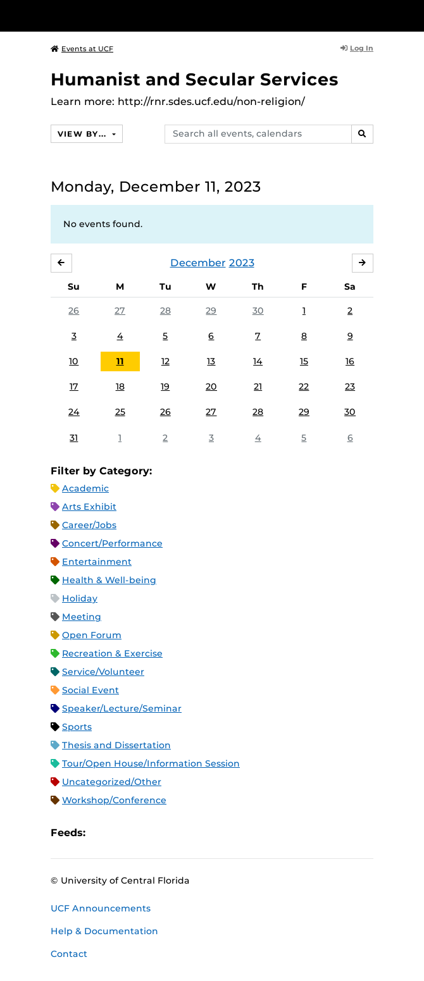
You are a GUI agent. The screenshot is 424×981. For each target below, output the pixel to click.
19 (165, 386)
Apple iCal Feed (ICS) (102, 832)
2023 (241, 263)
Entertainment (97, 561)
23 (350, 386)
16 (350, 361)
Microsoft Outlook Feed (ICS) (123, 832)
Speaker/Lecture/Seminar (122, 708)
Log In (356, 48)
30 (258, 310)
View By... (83, 134)
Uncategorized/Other (111, 781)
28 (165, 310)
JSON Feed (188, 832)
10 (73, 361)
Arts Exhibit (89, 506)
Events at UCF (82, 48)
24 (74, 411)
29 (211, 310)
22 (304, 386)
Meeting (81, 616)
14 (258, 361)
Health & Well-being (109, 580)
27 (120, 310)
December (198, 263)
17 (74, 386)
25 (120, 411)
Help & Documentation (104, 931)
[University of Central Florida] (96, 15)
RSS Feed (145, 832)
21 (258, 386)
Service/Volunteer (103, 671)
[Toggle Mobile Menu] (411, 15)
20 (211, 386)
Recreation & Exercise (112, 653)
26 (73, 310)
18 (120, 386)
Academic (85, 488)
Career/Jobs (89, 525)
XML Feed (166, 832)
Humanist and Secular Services (195, 79)
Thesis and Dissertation (116, 745)
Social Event (90, 690)
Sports (77, 726)
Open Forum (92, 635)
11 (120, 361)
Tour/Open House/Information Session (151, 763)
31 (74, 437)
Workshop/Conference (114, 800)
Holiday (79, 598)
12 (165, 361)
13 (211, 361)
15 (304, 361)
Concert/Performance (112, 543)
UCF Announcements (101, 908)
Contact (69, 953)
